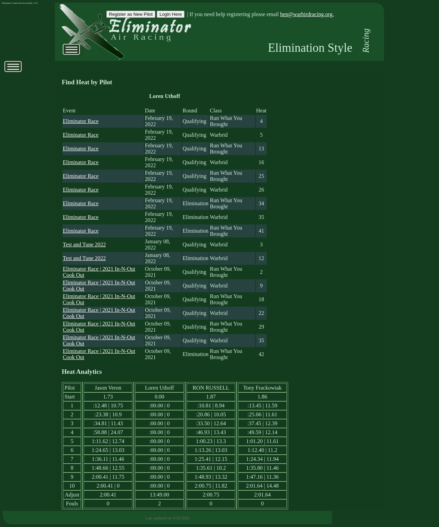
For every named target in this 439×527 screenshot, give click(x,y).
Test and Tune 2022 (84, 244)
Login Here (170, 14)
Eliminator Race (80, 121)
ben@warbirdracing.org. (307, 14)
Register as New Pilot (131, 14)
